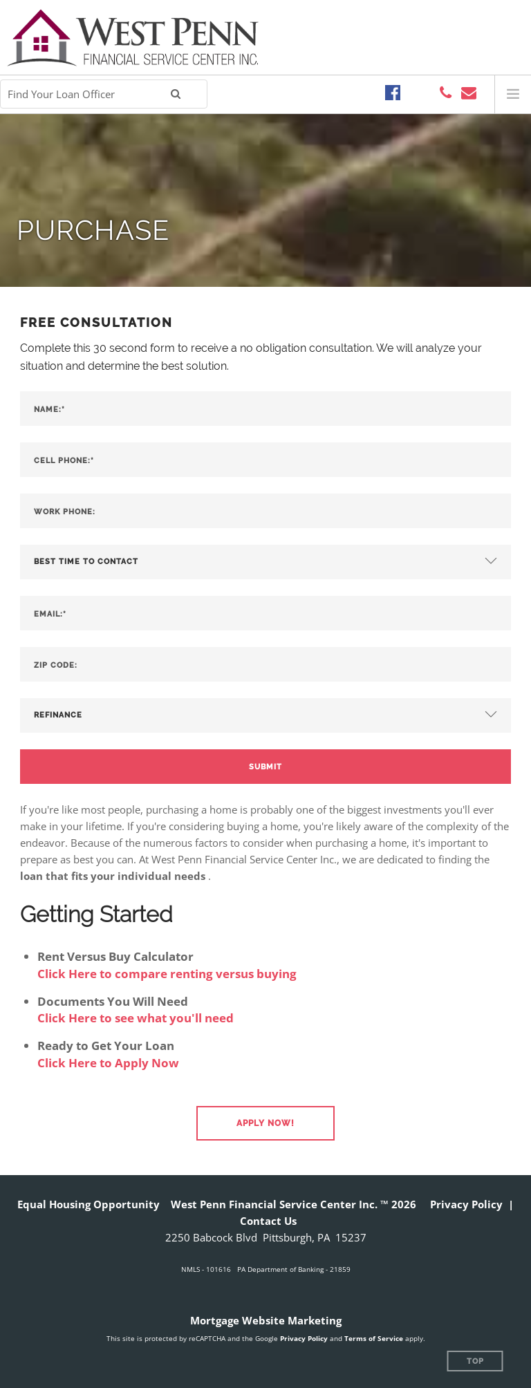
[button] (265, 1123)
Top (475, 1361)
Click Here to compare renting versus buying (167, 974)
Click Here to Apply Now (108, 1063)
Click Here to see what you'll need (135, 1018)
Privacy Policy (466, 1204)
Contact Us (268, 1221)
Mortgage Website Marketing (266, 1320)
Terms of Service (373, 1338)
